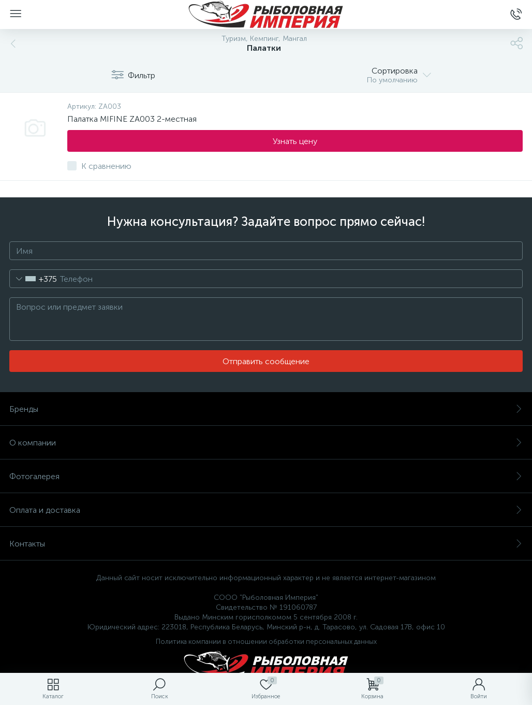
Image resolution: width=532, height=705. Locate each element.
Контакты (266, 544)
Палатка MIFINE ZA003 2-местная (132, 119)
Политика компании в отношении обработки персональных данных (266, 641)
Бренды (266, 409)
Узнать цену (295, 141)
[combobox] (33, 278)
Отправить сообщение (266, 361)
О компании (266, 443)
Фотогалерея (266, 476)
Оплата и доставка (266, 510)
